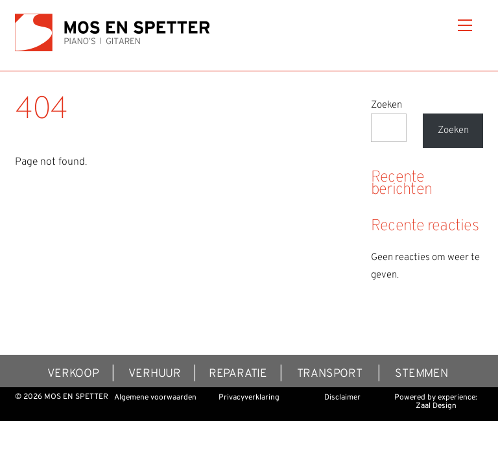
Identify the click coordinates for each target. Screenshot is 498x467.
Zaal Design (436, 406)
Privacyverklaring (249, 397)
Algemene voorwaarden (155, 397)
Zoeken (386, 105)
